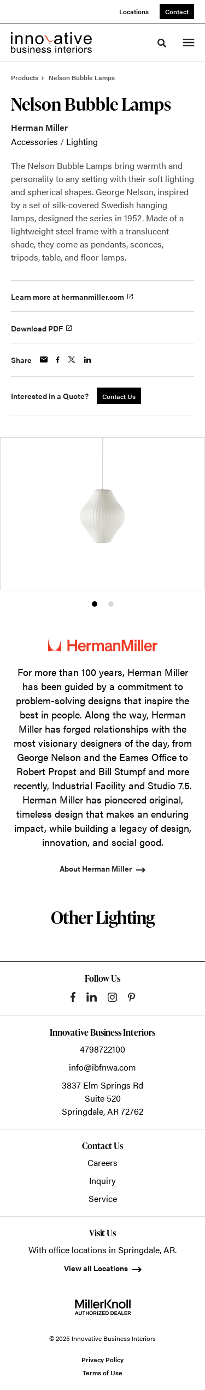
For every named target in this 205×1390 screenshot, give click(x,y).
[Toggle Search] (161, 43)
